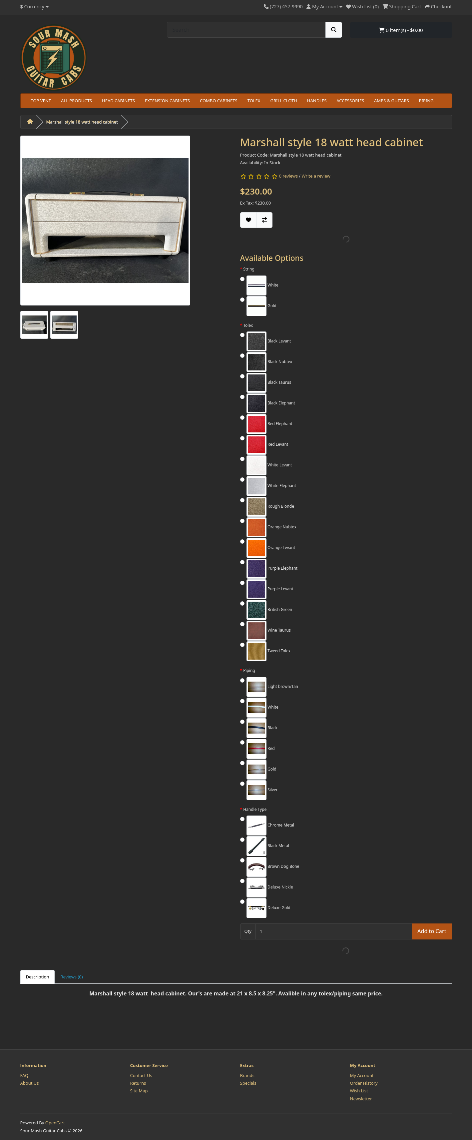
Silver (262, 790)
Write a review (316, 176)
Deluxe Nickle (269, 887)
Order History (364, 1083)
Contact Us (141, 1075)
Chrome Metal (270, 826)
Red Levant (267, 445)
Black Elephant (270, 403)
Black (261, 728)
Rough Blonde (270, 507)
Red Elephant (269, 424)
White (262, 285)
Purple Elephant (271, 569)
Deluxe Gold (268, 908)
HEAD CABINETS (118, 101)
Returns (138, 1083)
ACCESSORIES (350, 101)
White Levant (269, 465)
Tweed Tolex (268, 651)
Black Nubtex (269, 362)
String (248, 269)
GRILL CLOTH (283, 101)
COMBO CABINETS (218, 101)
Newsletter (361, 1099)
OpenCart (55, 1123)
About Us (29, 1083)
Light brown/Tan (272, 687)
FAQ (24, 1075)
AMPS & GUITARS (391, 101)
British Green (269, 610)
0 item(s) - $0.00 (401, 30)
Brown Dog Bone (272, 867)
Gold (261, 306)
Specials (248, 1083)
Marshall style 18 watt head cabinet (82, 122)
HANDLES (317, 101)
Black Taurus (268, 383)
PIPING (426, 101)
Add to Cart (431, 931)
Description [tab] (37, 977)
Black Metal (267, 846)
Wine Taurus (268, 631)
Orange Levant (270, 548)
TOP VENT (41, 101)
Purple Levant (269, 589)
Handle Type (254, 809)
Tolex (248, 325)
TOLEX (253, 101)
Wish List (359, 1091)
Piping (249, 670)
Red (260, 749)
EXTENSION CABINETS (167, 101)
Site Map (139, 1091)
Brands (247, 1075)
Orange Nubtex (271, 527)
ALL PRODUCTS (76, 101)
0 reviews (288, 176)
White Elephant (271, 486)
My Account (362, 1075)
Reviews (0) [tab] (71, 977)
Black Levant (268, 341)
